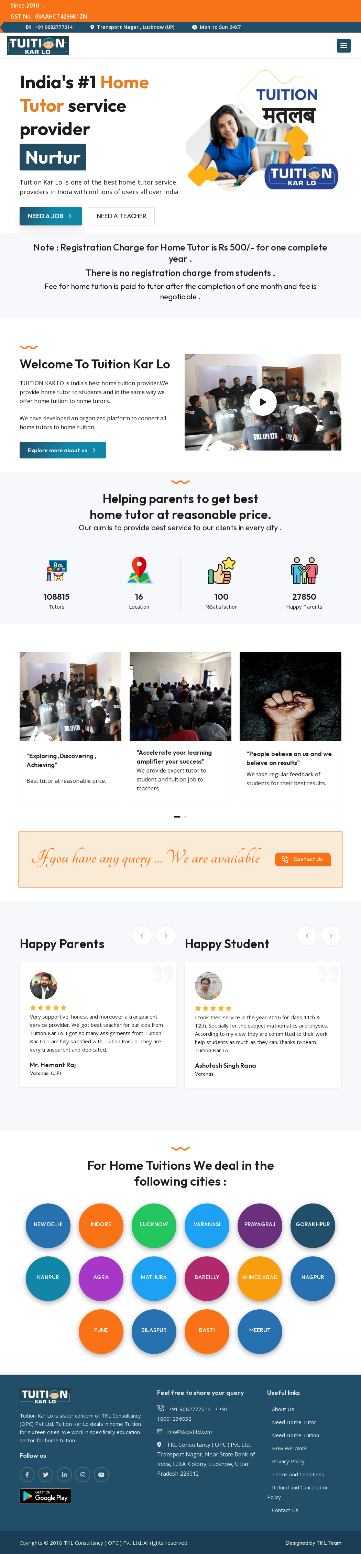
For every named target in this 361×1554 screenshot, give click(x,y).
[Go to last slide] (142, 935)
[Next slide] (166, 935)
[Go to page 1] (177, 817)
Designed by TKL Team (313, 1542)
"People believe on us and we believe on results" (289, 758)
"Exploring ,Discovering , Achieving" (61, 760)
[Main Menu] (344, 46)
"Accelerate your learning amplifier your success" (174, 756)
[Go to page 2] (185, 817)
